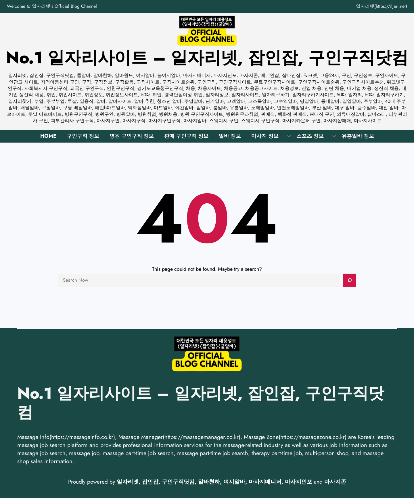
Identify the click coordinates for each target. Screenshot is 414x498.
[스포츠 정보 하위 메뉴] (334, 135)
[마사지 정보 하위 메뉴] (289, 135)
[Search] (349, 280)
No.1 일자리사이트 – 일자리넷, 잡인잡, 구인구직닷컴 (207, 58)
